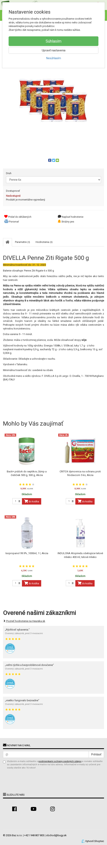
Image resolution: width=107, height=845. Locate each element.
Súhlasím (53, 41)
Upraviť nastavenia (53, 50)
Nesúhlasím (53, 58)
